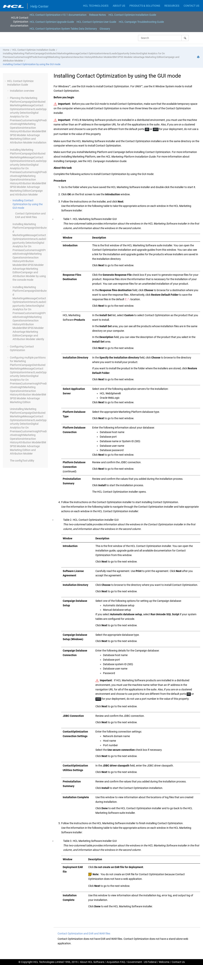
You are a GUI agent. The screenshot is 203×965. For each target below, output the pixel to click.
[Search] (185, 38)
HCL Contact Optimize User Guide (96, 21)
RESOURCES (171, 5)
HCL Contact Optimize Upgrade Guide (52, 21)
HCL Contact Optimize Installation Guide (132, 14)
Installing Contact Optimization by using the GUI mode (31, 64)
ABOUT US (119, 5)
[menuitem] (58, 14)
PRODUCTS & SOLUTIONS (144, 5)
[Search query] (163, 38)
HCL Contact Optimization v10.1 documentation (58, 14)
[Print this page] (198, 57)
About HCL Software (92, 961)
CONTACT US (191, 5)
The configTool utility (22, 460)
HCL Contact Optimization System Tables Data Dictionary (63, 28)
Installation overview (22, 90)
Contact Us (178, 961)
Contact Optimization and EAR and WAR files (84, 933)
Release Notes (97, 14)
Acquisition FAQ (115, 961)
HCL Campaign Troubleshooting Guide (141, 21)
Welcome (164, 961)
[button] (5, 81)
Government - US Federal (141, 961)
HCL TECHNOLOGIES (95, 5)
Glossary (105, 28)
